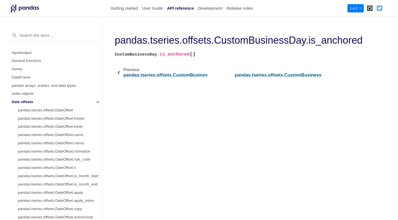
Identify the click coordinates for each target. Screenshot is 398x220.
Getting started (124, 8)
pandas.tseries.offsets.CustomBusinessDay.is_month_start (60, 95)
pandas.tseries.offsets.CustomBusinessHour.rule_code (60, 194)
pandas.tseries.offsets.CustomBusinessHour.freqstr (60, 152)
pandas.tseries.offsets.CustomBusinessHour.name (59, 169)
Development (210, 8)
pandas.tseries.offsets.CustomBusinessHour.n (56, 202)
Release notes (239, 8)
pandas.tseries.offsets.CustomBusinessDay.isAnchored (60, 54)
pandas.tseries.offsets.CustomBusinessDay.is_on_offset (60, 79)
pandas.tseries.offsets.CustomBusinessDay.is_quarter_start (60, 111)
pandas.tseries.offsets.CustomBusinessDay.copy (58, 46)
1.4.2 (354, 8)
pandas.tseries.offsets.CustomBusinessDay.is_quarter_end (60, 119)
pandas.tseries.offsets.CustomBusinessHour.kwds (59, 161)
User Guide (152, 8)
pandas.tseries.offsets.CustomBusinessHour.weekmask (60, 210)
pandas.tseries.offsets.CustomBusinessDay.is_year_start (60, 128)
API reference (180, 8)
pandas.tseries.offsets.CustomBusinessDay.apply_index (60, 29)
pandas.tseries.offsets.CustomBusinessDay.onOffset (60, 62)
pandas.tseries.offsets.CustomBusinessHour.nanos (60, 177)
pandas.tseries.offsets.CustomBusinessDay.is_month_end (60, 103)
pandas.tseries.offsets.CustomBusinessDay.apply (59, 37)
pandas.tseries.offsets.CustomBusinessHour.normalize (60, 186)
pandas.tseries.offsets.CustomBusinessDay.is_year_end (60, 136)
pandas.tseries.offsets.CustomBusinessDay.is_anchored (60, 70)
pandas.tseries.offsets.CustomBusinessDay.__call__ (60, 87)
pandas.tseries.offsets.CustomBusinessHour (54, 144)
